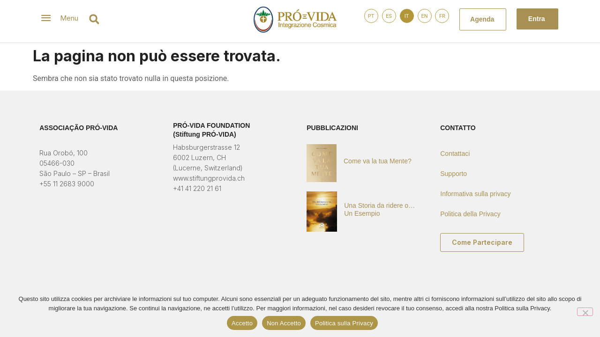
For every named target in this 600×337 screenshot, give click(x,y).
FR (442, 16)
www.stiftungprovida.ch (209, 178)
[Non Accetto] (585, 312)
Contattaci (455, 153)
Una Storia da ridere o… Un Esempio (379, 209)
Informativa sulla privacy (475, 194)
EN (424, 16)
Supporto (453, 173)
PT (371, 16)
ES (389, 16)
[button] (94, 19)
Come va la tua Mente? (378, 161)
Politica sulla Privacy (344, 323)
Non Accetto (284, 323)
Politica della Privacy (470, 214)
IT (407, 16)
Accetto (242, 323)
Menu (69, 18)
